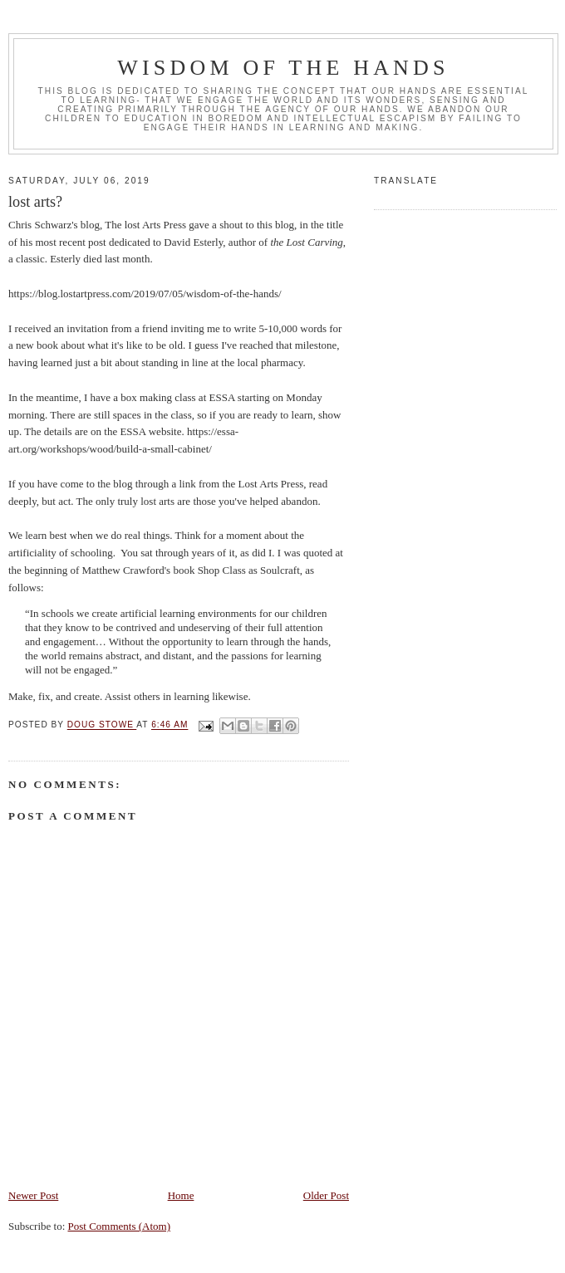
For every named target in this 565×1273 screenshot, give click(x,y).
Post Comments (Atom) (119, 1226)
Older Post (326, 1195)
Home (181, 1195)
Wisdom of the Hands (283, 68)
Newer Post (33, 1195)
